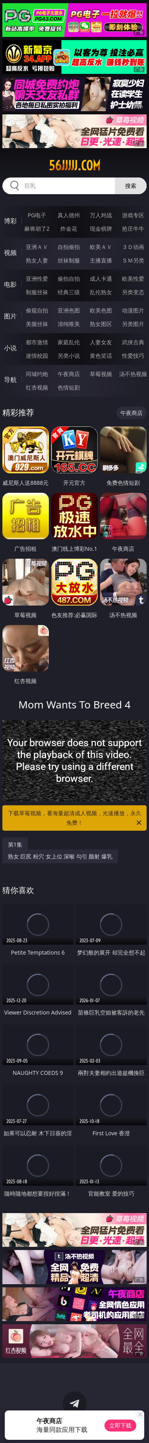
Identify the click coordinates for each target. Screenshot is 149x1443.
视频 (10, 252)
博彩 (10, 220)
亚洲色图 (69, 310)
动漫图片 (133, 310)
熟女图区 (101, 324)
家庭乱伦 (69, 342)
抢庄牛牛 (133, 228)
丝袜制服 (69, 260)
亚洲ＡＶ (37, 247)
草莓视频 (101, 374)
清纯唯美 (69, 324)
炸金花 (68, 228)
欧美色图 (101, 310)
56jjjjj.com (75, 166)
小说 (10, 347)
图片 (10, 316)
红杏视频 (37, 387)
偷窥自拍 (37, 310)
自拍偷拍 (69, 247)
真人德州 (69, 215)
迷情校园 (37, 355)
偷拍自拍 (69, 278)
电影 (10, 284)
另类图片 (133, 324)
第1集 (15, 844)
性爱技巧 (133, 355)
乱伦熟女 (101, 292)
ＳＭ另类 (133, 260)
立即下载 (120, 1425)
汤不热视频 (133, 374)
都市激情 (37, 342)
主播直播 (101, 260)
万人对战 (101, 215)
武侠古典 (133, 342)
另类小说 (69, 355)
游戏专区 (133, 215)
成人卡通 (101, 278)
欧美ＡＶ (101, 247)
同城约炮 (37, 374)
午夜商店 (69, 374)
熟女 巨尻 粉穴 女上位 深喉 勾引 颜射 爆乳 (60, 856)
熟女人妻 (37, 260)
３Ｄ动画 (133, 247)
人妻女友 (101, 342)
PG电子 (36, 215)
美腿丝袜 (37, 324)
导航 (10, 379)
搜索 (130, 185)
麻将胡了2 (37, 228)
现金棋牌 (101, 228)
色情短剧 (69, 387)
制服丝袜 (37, 292)
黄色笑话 (101, 355)
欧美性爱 (133, 278)
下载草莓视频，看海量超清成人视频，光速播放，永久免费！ (75, 818)
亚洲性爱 (37, 278)
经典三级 (69, 292)
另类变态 (133, 292)
